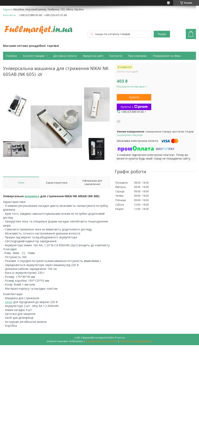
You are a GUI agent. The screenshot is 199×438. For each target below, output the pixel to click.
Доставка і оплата (65, 56)
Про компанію (137, 56)
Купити (134, 97)
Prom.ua (120, 337)
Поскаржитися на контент (101, 341)
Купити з (134, 107)
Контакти (116, 56)
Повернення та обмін (167, 56)
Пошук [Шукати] (162, 34)
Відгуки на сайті (93, 56)
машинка (32, 196)
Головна (11, 56)
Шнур (8, 302)
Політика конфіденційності (136, 341)
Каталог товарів (33, 56)
